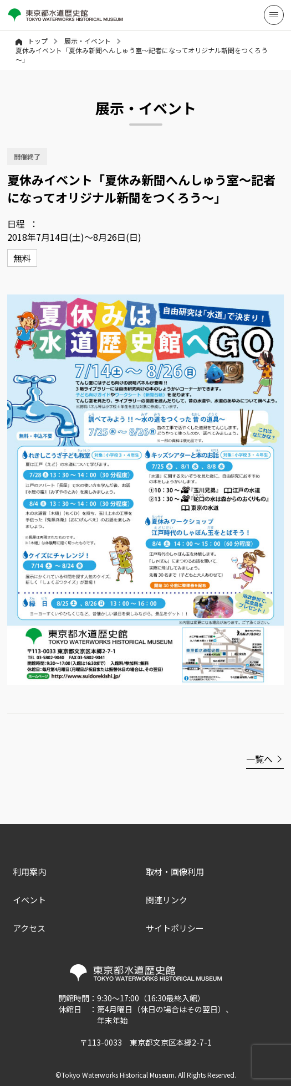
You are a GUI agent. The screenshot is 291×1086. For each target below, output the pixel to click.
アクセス (29, 928)
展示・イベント (87, 40)
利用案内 (29, 871)
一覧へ (259, 759)
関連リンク (166, 900)
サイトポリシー (175, 928)
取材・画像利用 (175, 871)
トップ (32, 40)
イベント (29, 900)
